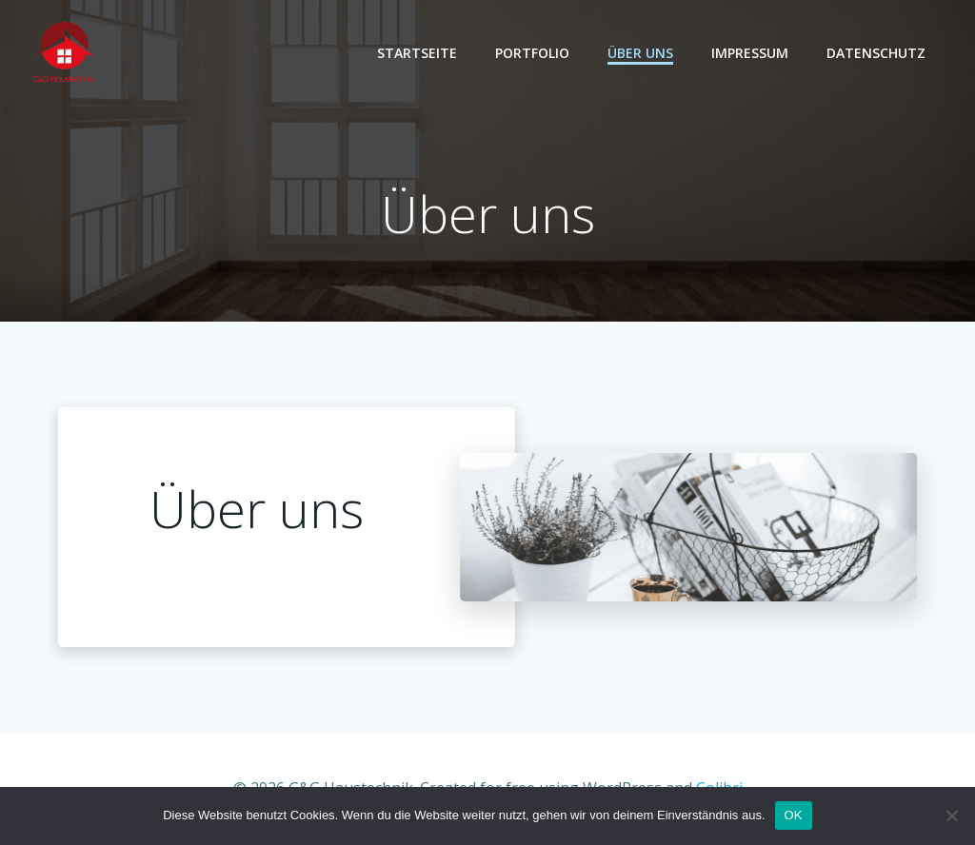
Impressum (749, 53)
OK (794, 815)
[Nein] (951, 815)
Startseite (417, 53)
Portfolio (532, 53)
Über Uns (640, 53)
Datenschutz (875, 53)
